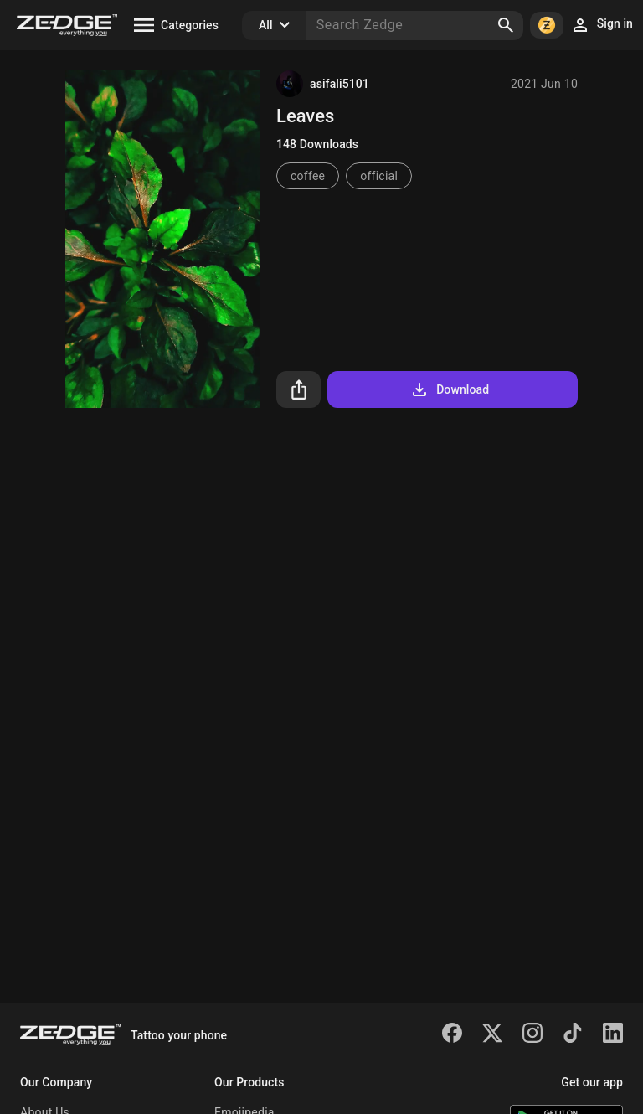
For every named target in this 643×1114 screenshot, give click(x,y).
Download (449, 389)
